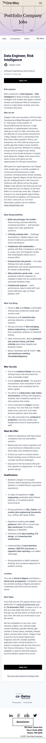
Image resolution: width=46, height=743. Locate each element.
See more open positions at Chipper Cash (23, 676)
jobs (4, 38)
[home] (10, 3)
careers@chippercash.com (28, 604)
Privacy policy (16, 702)
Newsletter (23, 721)
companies (15, 38)
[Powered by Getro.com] (23, 696)
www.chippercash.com (14, 205)
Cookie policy (27, 702)
